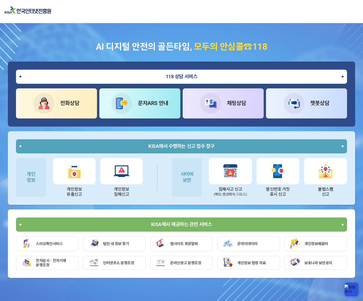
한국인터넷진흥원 (28, 10)
